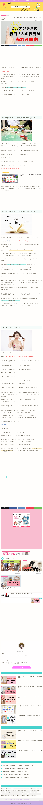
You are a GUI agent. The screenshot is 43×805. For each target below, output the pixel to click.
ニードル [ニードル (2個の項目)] (8, 792)
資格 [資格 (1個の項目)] (36, 795)
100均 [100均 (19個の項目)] (3, 788)
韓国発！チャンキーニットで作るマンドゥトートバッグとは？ (15, 771)
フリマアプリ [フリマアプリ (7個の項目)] (34, 792)
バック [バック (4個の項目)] (21, 792)
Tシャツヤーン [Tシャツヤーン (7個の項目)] (9, 788)
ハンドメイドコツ (7, 799)
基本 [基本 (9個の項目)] (3, 795)
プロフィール (21, 667)
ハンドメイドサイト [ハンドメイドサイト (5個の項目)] (15, 792)
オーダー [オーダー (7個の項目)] (39, 788)
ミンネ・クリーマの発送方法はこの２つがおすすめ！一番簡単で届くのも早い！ (18, 765)
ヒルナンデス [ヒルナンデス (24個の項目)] (27, 792)
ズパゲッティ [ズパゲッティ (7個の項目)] (21, 790)
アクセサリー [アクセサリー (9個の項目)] (28, 788)
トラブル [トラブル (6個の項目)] (31, 790)
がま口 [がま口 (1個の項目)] (15, 788)
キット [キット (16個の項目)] (3, 790)
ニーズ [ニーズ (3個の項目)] (3, 792)
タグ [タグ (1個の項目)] (26, 790)
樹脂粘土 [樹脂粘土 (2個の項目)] (19, 795)
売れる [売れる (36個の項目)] (7, 795)
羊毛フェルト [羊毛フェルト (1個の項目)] (30, 795)
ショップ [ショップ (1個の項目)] (15, 790)
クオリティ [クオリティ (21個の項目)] (9, 790)
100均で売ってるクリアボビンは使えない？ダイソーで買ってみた (16, 774)
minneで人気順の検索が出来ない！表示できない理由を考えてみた (16, 768)
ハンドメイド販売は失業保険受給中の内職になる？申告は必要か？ (16, 777)
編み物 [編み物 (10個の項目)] (24, 795)
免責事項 (25, 802)
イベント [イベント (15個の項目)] (34, 788)
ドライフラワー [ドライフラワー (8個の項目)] (37, 790)
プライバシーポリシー (19, 802)
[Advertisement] (21, 57)
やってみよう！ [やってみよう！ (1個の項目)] (21, 788)
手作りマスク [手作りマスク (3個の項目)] (13, 795)
